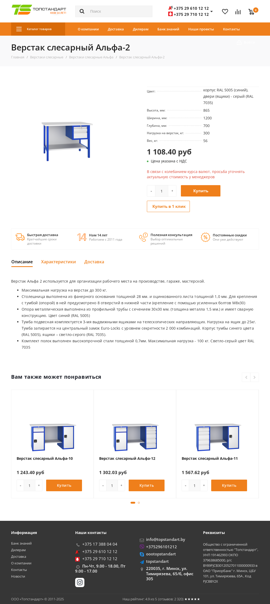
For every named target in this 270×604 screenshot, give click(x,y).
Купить (200, 190)
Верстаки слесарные (46, 57)
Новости (18, 576)
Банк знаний (168, 29)
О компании (88, 29)
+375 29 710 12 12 (99, 558)
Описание (22, 262)
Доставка (116, 29)
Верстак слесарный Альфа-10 (45, 458)
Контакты (231, 29)
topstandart (157, 561)
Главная (17, 57)
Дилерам (140, 29)
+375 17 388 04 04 (99, 544)
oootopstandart (161, 553)
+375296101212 (161, 546)
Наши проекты (201, 29)
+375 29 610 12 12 (99, 551)
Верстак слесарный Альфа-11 (210, 458)
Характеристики (58, 262)
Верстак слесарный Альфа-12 (127, 458)
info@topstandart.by (165, 539)
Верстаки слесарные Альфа (91, 57)
